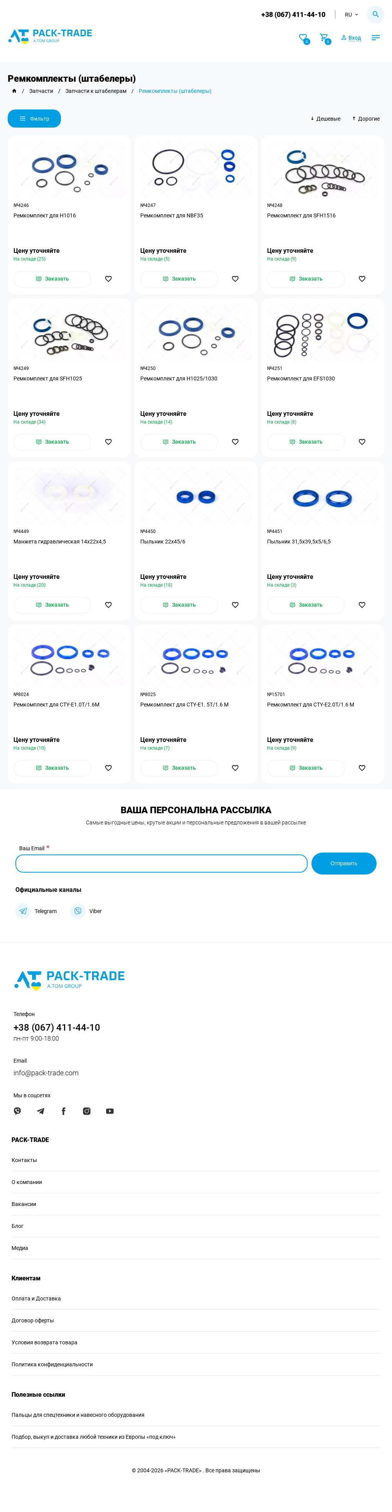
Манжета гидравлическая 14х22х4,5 (59, 541)
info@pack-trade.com (46, 1073)
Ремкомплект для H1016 (44, 215)
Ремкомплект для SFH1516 (301, 215)
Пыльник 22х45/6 (162, 541)
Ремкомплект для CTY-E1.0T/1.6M (56, 704)
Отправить (344, 863)
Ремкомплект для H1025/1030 (178, 378)
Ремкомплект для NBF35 (171, 215)
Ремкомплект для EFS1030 (301, 378)
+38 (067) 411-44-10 (293, 14)
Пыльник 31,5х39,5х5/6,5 (299, 541)
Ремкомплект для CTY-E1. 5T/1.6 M (184, 704)
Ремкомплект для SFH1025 (47, 378)
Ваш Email (31, 848)
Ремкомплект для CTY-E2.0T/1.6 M (310, 704)
